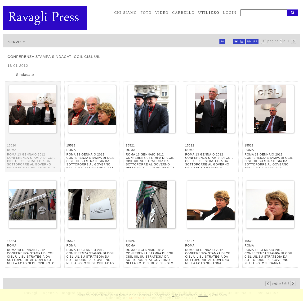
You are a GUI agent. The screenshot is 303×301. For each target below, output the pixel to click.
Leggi (175, 295)
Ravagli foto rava (45, 18)
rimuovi (203, 295)
